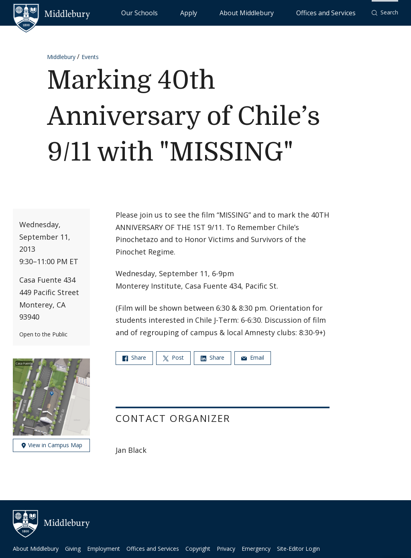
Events (90, 57)
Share (134, 357)
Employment (103, 548)
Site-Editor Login (298, 548)
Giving (73, 548)
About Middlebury (277, 12)
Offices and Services (335, 12)
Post (173, 357)
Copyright (197, 548)
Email (252, 357)
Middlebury (61, 57)
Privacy (226, 548)
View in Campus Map (51, 445)
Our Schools (204, 12)
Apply (237, 12)
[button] (385, 12)
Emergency (256, 548)
